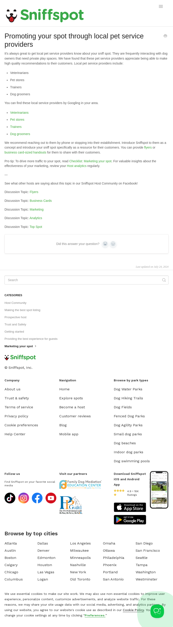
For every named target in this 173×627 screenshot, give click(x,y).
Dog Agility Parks (128, 425)
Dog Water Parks (128, 389)
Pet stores (17, 119)
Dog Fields (123, 407)
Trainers (16, 127)
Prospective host (16, 317)
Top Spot (36, 227)
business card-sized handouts (25, 152)
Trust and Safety (15, 324)
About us (12, 389)
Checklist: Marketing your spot (90, 161)
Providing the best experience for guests (31, 338)
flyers (148, 147)
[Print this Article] (165, 36)
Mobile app (68, 434)
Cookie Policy (133, 610)
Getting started (14, 331)
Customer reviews (75, 416)
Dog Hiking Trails (128, 398)
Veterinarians (19, 112)
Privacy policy (16, 416)
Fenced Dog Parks (129, 416)
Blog (63, 425)
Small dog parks (128, 434)
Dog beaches (125, 443)
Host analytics (76, 166)
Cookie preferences (21, 425)
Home (64, 389)
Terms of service (19, 407)
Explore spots (71, 398)
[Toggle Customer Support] (157, 611)
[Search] (86, 280)
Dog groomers (20, 134)
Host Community (15, 303)
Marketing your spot (21, 346)
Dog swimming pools (132, 461)
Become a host (72, 407)
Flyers (34, 192)
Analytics (36, 218)
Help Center (15, 434)
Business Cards (41, 200)
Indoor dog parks (128, 452)
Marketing (36, 209)
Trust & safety (17, 398)
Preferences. (95, 615)
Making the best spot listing (22, 310)
